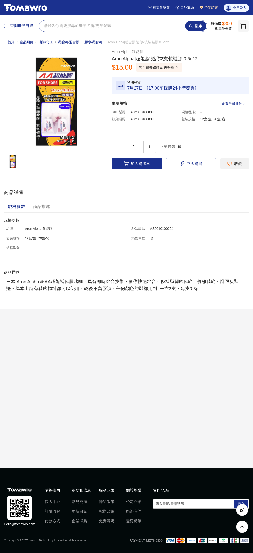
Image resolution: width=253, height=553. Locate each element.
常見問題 (79, 502)
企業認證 (209, 8)
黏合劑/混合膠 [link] (68, 42)
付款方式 (52, 521)
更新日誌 (79, 511)
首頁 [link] (11, 42)
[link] (138, 42)
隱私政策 (106, 502)
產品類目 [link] (26, 42)
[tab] (16, 206)
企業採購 (79, 521)
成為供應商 (159, 8)
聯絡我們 (133, 511)
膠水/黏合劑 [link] (93, 42)
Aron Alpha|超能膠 (130, 52)
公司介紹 (133, 502)
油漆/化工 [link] (46, 42)
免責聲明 (106, 521)
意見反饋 (133, 521)
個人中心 (52, 502)
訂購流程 (52, 511)
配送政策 (106, 511)
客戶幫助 (184, 8)
